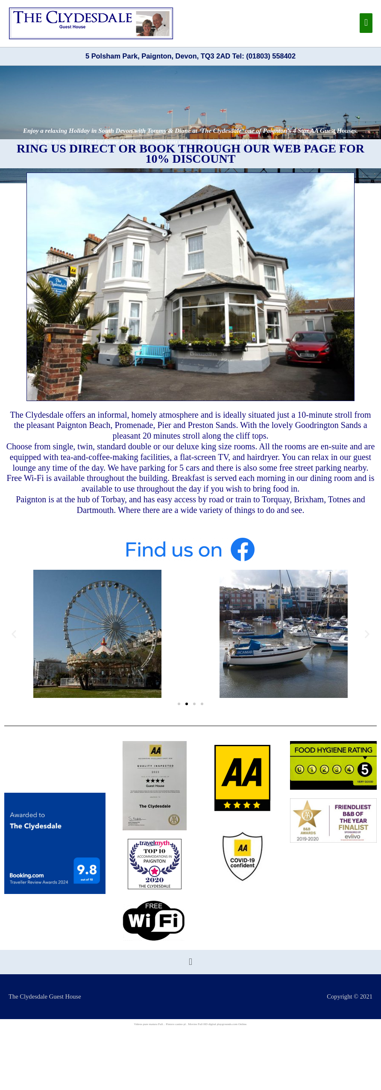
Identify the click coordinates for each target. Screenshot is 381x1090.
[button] (14, 633)
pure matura (150, 1024)
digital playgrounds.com (222, 1024)
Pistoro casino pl (176, 1024)
